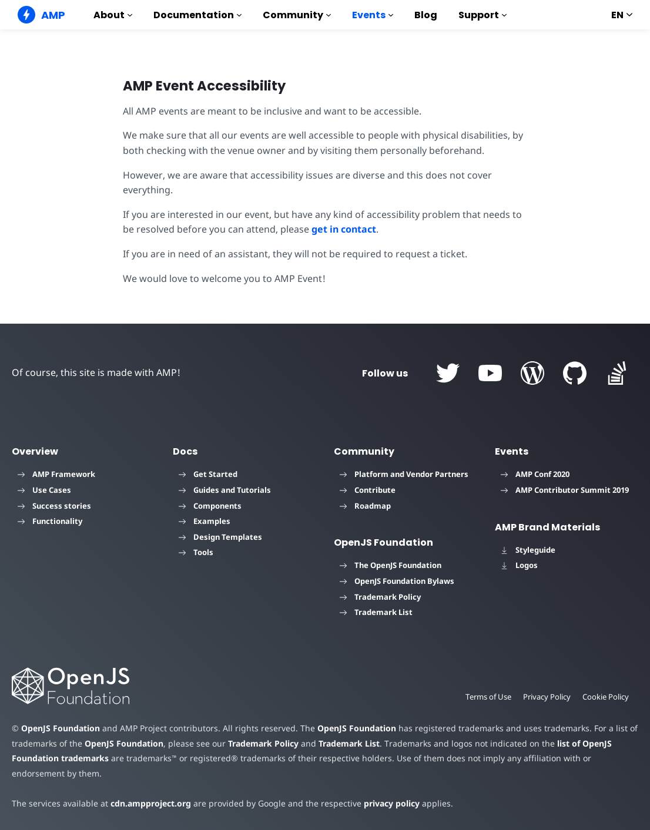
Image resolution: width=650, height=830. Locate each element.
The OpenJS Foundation (390, 565)
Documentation (197, 15)
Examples (204, 521)
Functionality (50, 521)
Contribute (368, 490)
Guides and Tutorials (225, 490)
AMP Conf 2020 (535, 474)
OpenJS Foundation (60, 728)
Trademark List (376, 612)
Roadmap (365, 505)
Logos (519, 565)
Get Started (208, 474)
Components (210, 505)
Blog (425, 15)
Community (297, 15)
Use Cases (44, 490)
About (112, 15)
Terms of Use (486, 696)
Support (482, 15)
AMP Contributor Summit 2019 (565, 490)
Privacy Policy (546, 696)
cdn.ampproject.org (147, 803)
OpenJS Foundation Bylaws (397, 581)
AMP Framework (56, 474)
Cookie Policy (605, 696)
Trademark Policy (380, 597)
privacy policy (383, 803)
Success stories (54, 505)
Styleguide (528, 550)
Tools (196, 552)
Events (372, 15)
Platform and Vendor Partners (404, 474)
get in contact (342, 229)
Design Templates (220, 537)
